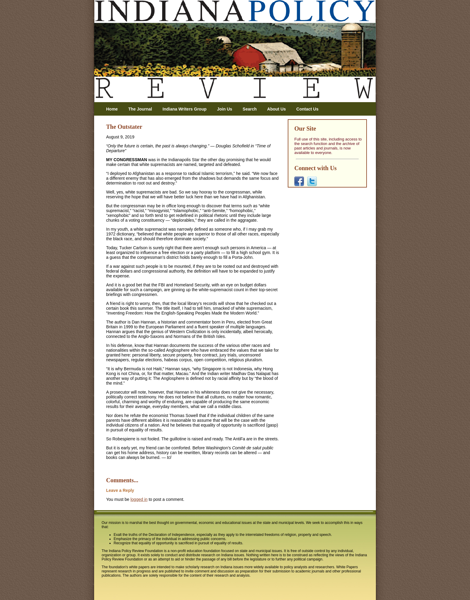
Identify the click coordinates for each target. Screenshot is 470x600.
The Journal (140, 109)
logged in (138, 499)
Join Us (224, 109)
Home (112, 109)
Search (250, 109)
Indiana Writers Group (184, 109)
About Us (276, 109)
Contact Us (307, 109)
